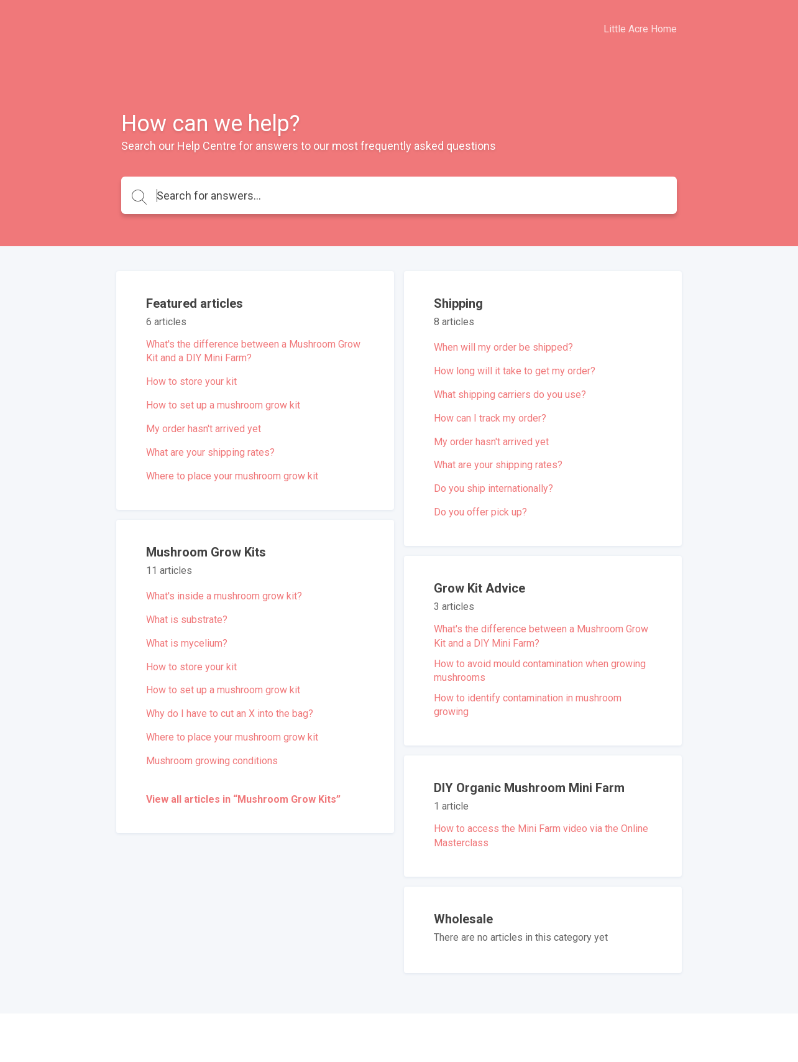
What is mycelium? (186, 643)
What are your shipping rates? (210, 452)
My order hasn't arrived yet (203, 429)
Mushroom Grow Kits (206, 552)
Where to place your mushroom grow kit (232, 476)
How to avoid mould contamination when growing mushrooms (540, 670)
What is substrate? (186, 620)
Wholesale (463, 919)
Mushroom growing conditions (212, 761)
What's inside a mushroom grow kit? (224, 596)
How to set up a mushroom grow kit (223, 405)
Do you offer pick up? (480, 512)
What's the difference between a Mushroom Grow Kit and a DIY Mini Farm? (253, 351)
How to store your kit (191, 381)
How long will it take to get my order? (514, 371)
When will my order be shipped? (503, 347)
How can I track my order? (490, 418)
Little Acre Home (640, 29)
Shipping (458, 303)
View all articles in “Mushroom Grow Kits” (243, 799)
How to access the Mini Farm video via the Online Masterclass (541, 835)
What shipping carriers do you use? (510, 394)
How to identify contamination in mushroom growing (527, 705)
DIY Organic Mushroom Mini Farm (529, 787)
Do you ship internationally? (493, 488)
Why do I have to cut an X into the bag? (229, 713)
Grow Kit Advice (479, 588)
